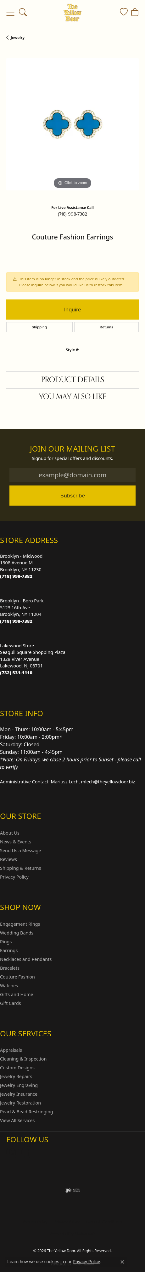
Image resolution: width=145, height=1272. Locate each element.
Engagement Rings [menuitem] (20, 924)
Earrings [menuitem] (9, 950)
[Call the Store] (16, 576)
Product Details (72, 380)
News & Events (15, 842)
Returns (106, 327)
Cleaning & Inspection (23, 1059)
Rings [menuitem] (6, 942)
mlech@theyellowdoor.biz (108, 782)
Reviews (8, 859)
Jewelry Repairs (16, 1076)
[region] (72, 124)
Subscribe (72, 495)
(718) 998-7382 (72, 214)
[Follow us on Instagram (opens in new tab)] (12, 1152)
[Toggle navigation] (10, 12)
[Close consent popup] (122, 1262)
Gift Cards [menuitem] (10, 1003)
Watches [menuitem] (9, 986)
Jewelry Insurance (18, 1094)
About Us (10, 833)
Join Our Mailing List (72, 448)
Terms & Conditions (104, 1222)
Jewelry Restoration (20, 1103)
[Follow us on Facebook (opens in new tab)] (27, 1152)
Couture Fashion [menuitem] (17, 977)
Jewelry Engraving (19, 1085)
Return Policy (35, 1222)
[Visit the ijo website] (72, 1190)
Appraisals (11, 1050)
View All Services (17, 1120)
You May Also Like (72, 397)
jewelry (18, 37)
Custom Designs (17, 1068)
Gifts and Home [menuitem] (16, 994)
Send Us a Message (20, 850)
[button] (23, 12)
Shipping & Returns (20, 868)
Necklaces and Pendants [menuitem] (26, 959)
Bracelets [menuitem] (10, 968)
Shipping (39, 327)
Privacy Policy (14, 877)
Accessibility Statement (72, 1233)
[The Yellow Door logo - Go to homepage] (72, 12)
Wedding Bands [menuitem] (16, 933)
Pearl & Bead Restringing (26, 1112)
